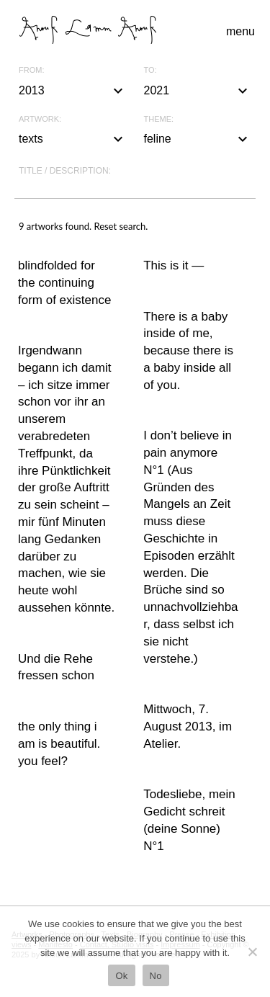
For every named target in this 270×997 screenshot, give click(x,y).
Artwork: (40, 119)
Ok (121, 975)
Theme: (159, 119)
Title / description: (65, 170)
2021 (198, 90)
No (156, 975)
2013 (73, 90)
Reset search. (121, 226)
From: (31, 70)
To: (150, 70)
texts (73, 139)
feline (198, 139)
